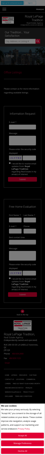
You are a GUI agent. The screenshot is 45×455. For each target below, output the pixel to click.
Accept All (22, 435)
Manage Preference (22, 443)
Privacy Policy (24, 428)
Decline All (22, 451)
